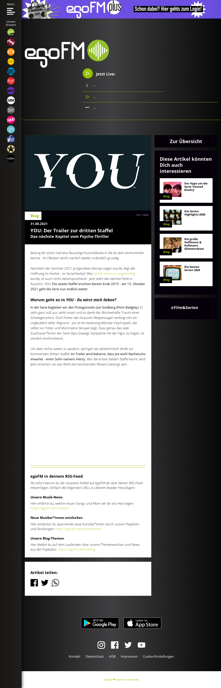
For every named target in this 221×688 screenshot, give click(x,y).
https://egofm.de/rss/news (49, 508)
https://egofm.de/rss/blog (76, 549)
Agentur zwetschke (127, 679)
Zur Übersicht (186, 141)
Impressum (129, 656)
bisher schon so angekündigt (115, 273)
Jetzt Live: (99, 73)
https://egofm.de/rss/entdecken (78, 529)
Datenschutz (94, 656)
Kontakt (74, 656)
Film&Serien (186, 307)
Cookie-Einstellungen (158, 656)
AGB (112, 656)
